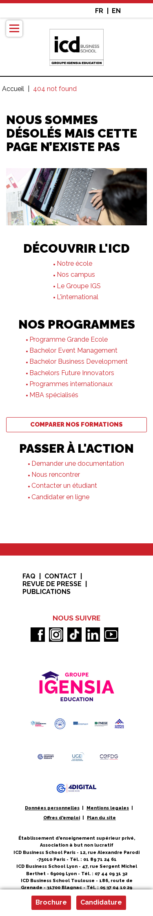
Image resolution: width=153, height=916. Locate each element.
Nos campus (76, 274)
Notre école (74, 263)
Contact (60, 576)
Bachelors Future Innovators (71, 373)
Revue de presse (52, 584)
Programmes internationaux (71, 384)
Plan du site (101, 817)
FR (99, 11)
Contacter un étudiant (64, 485)
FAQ (28, 576)
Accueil (13, 89)
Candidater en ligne (60, 497)
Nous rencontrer (55, 474)
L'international (77, 297)
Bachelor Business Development (78, 361)
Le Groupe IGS (79, 286)
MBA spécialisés (53, 395)
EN (116, 11)
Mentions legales (107, 808)
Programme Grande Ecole (68, 339)
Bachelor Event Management (73, 350)
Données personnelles (52, 808)
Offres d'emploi (61, 817)
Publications (46, 592)
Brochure (51, 902)
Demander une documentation (78, 463)
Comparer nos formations (76, 424)
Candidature (101, 902)
